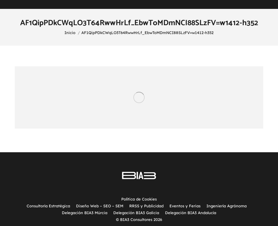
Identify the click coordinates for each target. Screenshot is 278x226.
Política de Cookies (139, 199)
